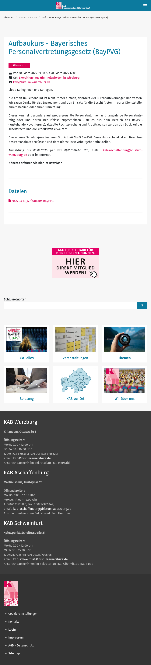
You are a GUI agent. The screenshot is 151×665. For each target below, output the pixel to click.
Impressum (14, 637)
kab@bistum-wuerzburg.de (32, 82)
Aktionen (18, 65)
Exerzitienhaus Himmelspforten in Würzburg (49, 77)
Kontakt (11, 622)
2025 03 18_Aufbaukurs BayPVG (31, 201)
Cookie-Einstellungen (20, 614)
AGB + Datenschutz (19, 645)
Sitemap (12, 653)
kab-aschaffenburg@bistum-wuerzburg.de (42, 509)
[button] (145, 5)
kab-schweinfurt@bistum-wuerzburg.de (40, 559)
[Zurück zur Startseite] (73, 5)
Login (10, 630)
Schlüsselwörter (15, 299)
